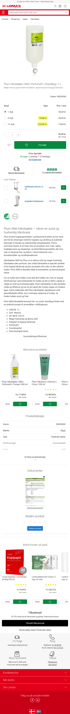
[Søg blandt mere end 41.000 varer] (36, 12)
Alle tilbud (52, 664)
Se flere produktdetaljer (35, 458)
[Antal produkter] (12, 135)
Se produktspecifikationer (35, 337)
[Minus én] (18, 135)
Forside (5, 19)
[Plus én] (6, 135)
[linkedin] (37, 701)
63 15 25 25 (58, 648)
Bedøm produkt (35, 528)
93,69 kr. (62, 111)
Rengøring (15, 19)
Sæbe (25, 19)
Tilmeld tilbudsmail (35, 623)
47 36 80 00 (56, 645)
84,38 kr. (62, 118)
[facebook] (32, 701)
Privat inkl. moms (44, 630)
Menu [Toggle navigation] (3, 13)
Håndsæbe (35, 19)
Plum (63, 430)
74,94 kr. (62, 124)
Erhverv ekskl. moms (27, 630)
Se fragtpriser (35, 159)
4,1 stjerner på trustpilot (52, 172)
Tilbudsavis (52, 662)
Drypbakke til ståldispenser (34, 201)
